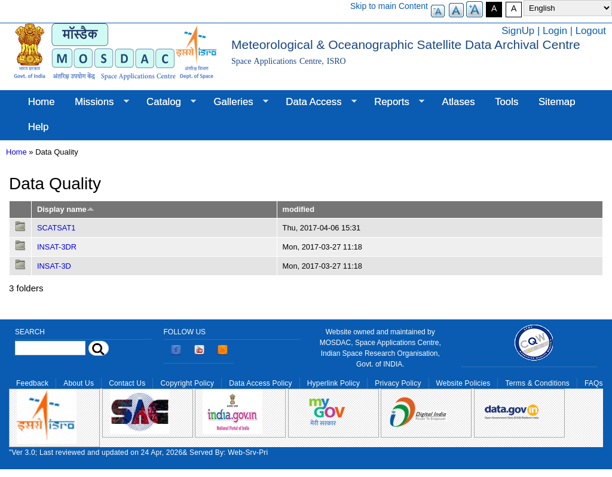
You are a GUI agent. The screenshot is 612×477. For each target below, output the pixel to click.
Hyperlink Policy (333, 383)
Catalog (166, 102)
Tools (506, 101)
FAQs (594, 383)
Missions (96, 102)
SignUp (517, 30)
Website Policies (463, 383)
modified (298, 209)
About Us (78, 383)
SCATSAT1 (56, 227)
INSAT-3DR (56, 246)
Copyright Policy (187, 383)
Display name (65, 209)
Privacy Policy (398, 383)
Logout (591, 30)
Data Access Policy (260, 383)
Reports (394, 102)
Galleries (236, 102)
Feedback (32, 383)
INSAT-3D (54, 265)
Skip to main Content (389, 6)
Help (38, 127)
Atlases (458, 101)
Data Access (316, 102)
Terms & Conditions (537, 383)
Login (555, 30)
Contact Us (127, 383)
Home (41, 101)
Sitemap (557, 101)
